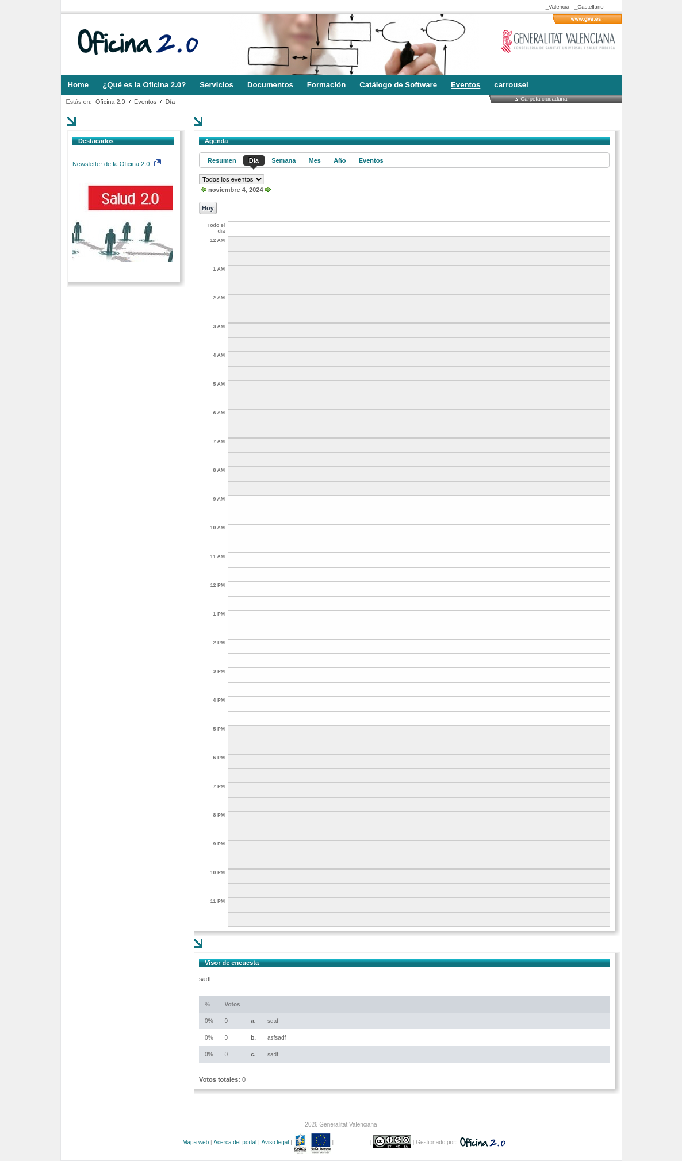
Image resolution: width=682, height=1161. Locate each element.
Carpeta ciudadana (543, 98)
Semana (283, 160)
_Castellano (589, 6)
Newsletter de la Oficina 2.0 (116, 163)
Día (170, 101)
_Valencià (557, 6)
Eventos (145, 101)
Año (340, 160)
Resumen (222, 160)
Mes (315, 160)
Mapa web (195, 1142)
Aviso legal (275, 1142)
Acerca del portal (234, 1142)
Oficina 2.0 (110, 101)
